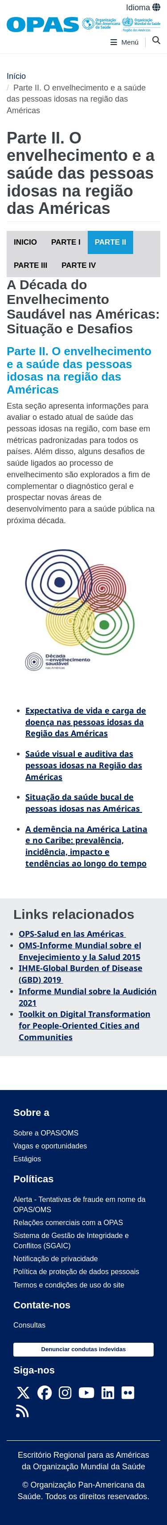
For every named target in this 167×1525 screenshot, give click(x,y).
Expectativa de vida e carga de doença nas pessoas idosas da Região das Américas (85, 721)
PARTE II (110, 242)
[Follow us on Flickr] (128, 1395)
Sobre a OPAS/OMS (45, 1133)
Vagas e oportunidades (50, 1146)
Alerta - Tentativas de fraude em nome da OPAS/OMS (79, 1204)
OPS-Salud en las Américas (72, 933)
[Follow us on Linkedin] (108, 1395)
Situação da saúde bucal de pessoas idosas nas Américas (83, 802)
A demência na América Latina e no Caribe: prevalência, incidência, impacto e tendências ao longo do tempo (86, 846)
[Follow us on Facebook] (44, 1395)
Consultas (29, 1325)
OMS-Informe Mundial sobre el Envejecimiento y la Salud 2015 (80, 951)
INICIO (25, 242)
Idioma (143, 7)
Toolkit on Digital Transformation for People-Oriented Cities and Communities (85, 1025)
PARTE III (30, 265)
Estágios (27, 1159)
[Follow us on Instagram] (65, 1395)
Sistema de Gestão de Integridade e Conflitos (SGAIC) (71, 1240)
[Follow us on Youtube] (86, 1395)
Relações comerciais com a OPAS (68, 1222)
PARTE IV (78, 265)
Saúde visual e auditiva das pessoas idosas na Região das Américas (83, 765)
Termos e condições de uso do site (68, 1285)
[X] (23, 1395)
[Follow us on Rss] (22, 1414)
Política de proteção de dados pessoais (76, 1271)
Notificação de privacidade (55, 1258)
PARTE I (66, 242)
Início (16, 76)
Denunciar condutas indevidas (83, 1349)
